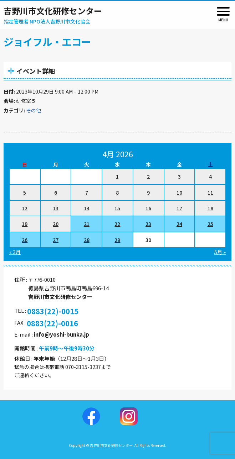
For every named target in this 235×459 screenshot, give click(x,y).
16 (148, 208)
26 (24, 239)
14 (87, 208)
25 (210, 223)
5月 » (220, 251)
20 (55, 223)
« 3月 (15, 251)
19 (24, 223)
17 (179, 208)
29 (117, 239)
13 (55, 208)
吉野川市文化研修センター (53, 11)
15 (117, 208)
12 (24, 208)
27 (55, 239)
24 (179, 223)
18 (210, 208)
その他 (33, 110)
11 (210, 192)
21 (87, 223)
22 (117, 223)
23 (148, 223)
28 (87, 239)
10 (179, 192)
